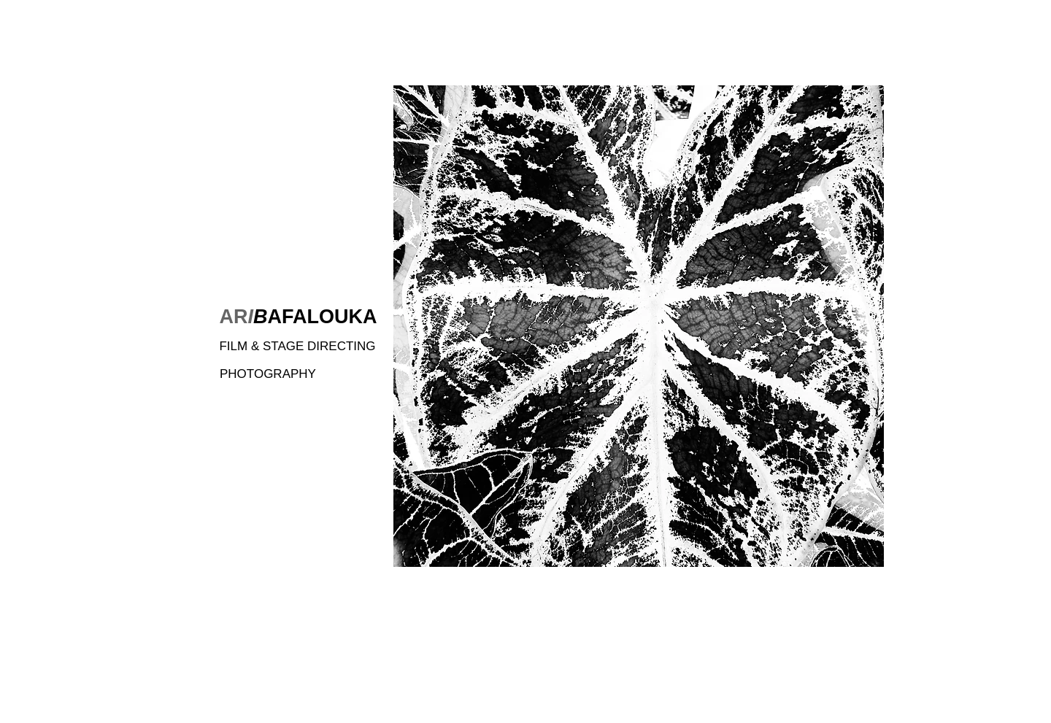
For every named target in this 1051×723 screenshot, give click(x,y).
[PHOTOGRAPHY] (279, 374)
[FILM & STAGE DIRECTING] (297, 346)
